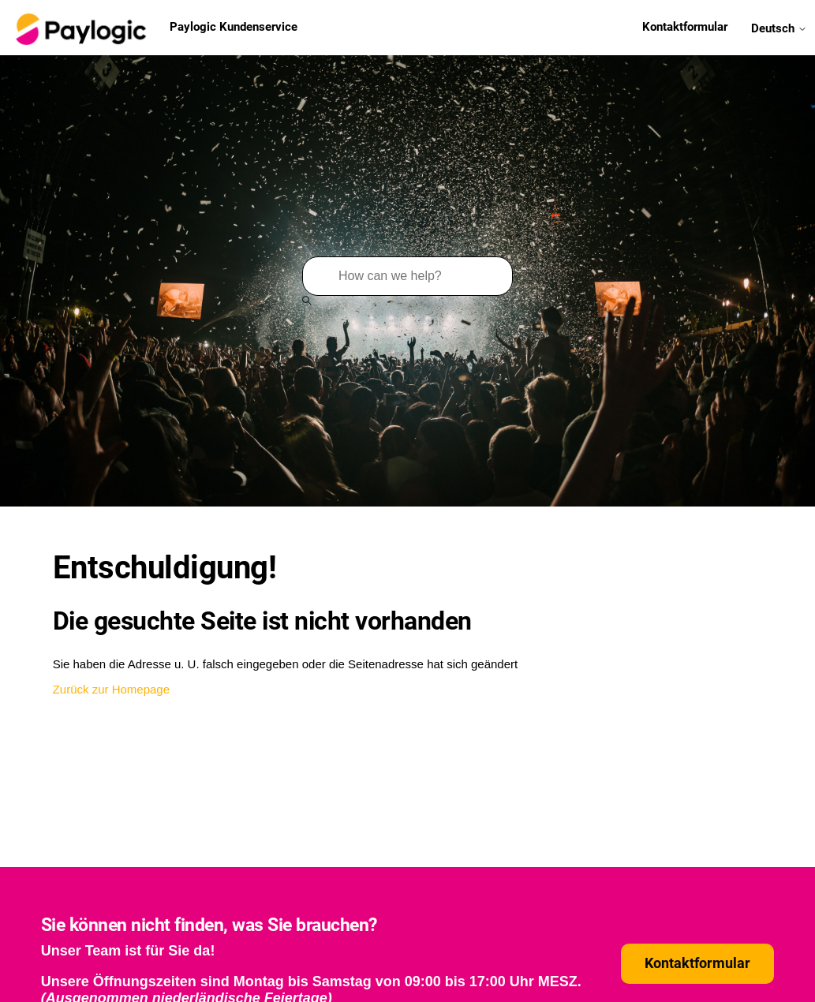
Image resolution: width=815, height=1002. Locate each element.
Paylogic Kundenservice (154, 27)
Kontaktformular (684, 27)
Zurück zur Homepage (111, 689)
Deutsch (779, 28)
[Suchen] (407, 276)
